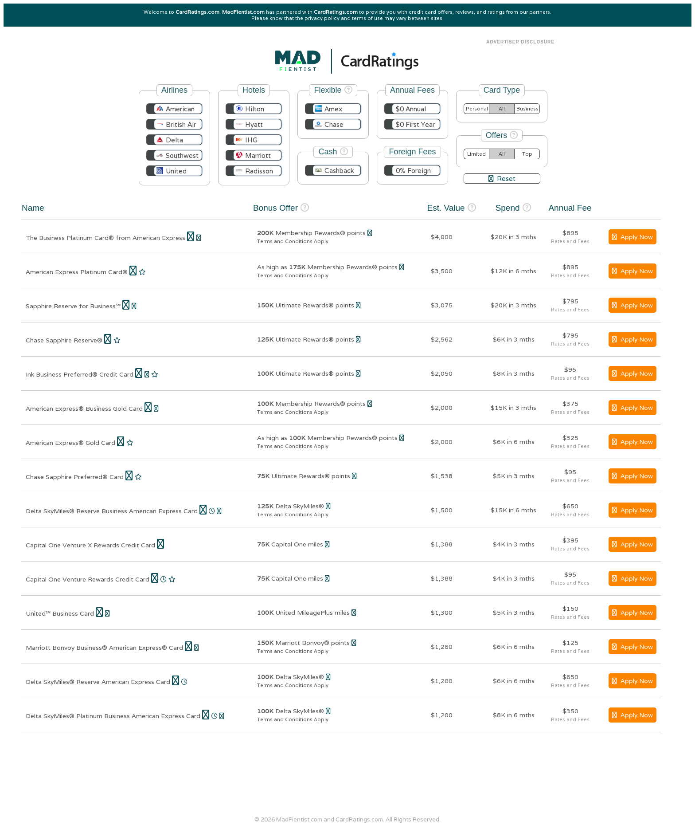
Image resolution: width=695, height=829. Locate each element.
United (176, 171)
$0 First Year (415, 124)
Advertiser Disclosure (520, 41)
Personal (477, 109)
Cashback (339, 170)
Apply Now (632, 237)
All (502, 109)
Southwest (182, 155)
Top (527, 154)
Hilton (254, 109)
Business (527, 109)
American (180, 109)
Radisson (259, 171)
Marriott (258, 155)
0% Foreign (413, 170)
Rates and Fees (570, 241)
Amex (333, 109)
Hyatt (254, 124)
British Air (181, 124)
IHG (251, 140)
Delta (174, 140)
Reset (501, 178)
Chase (334, 124)
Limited (476, 154)
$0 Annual (411, 109)
